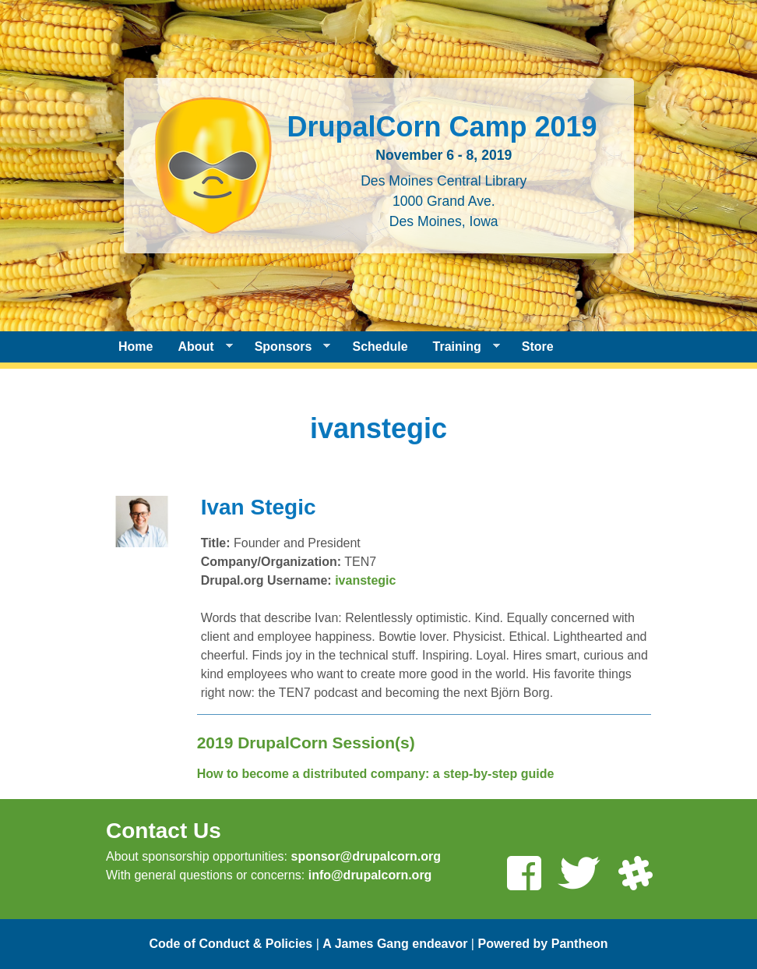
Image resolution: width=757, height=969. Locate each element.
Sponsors (286, 347)
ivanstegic (365, 580)
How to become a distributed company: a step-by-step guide (376, 773)
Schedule (379, 346)
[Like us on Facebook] (523, 875)
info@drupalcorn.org (370, 875)
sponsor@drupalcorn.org (365, 856)
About (198, 347)
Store (538, 346)
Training (460, 347)
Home (135, 346)
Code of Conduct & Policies (230, 943)
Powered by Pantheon (542, 943)
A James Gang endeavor (394, 943)
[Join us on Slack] (634, 875)
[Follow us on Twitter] (578, 875)
